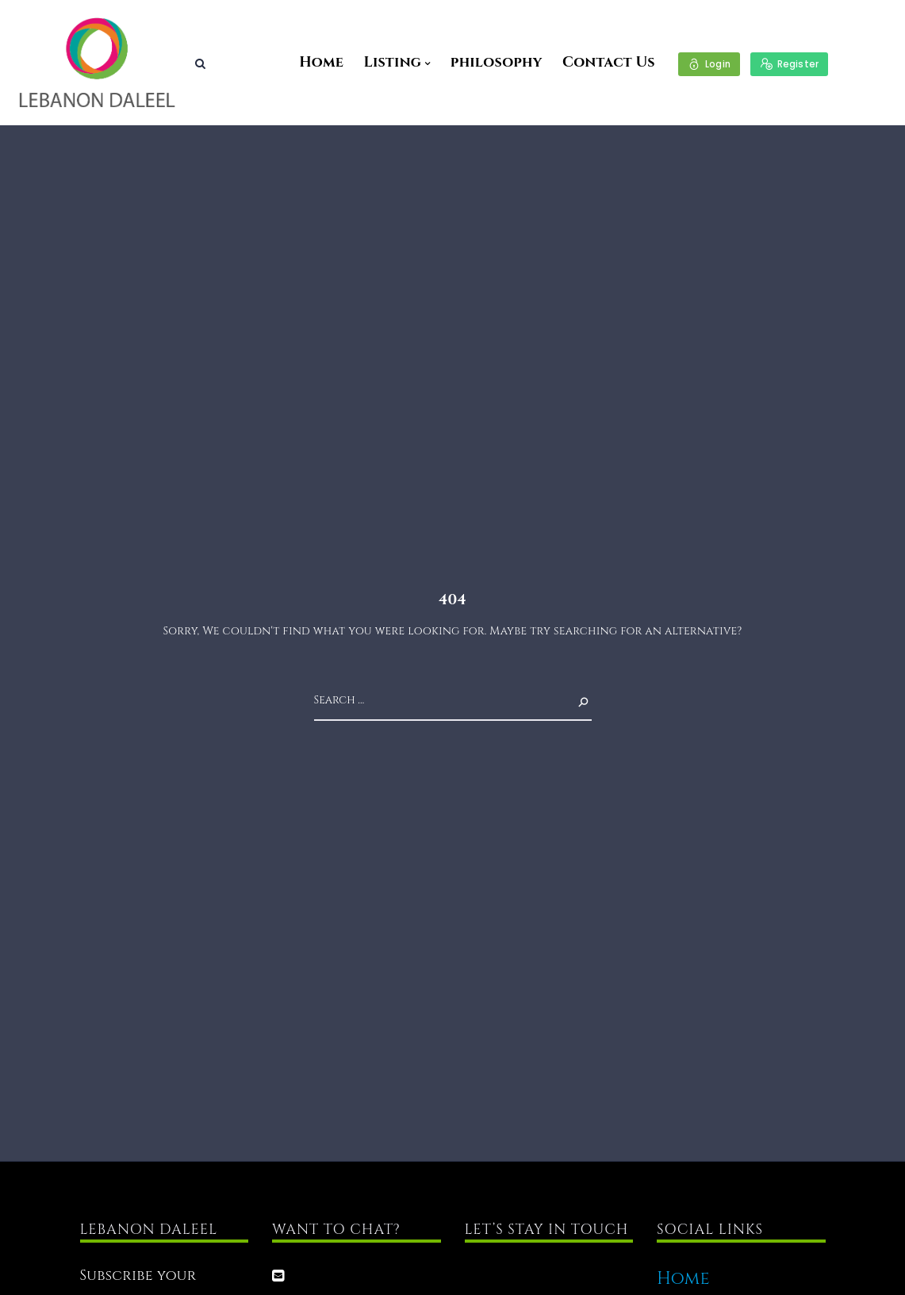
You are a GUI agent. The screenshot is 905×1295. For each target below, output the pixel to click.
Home (321, 62)
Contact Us (608, 62)
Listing (392, 62)
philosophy (497, 62)
